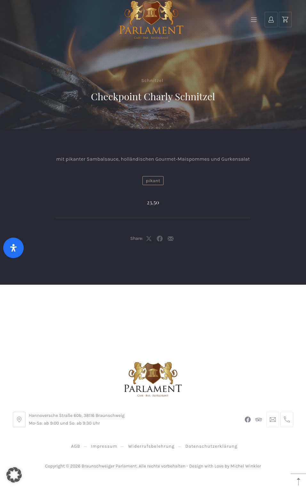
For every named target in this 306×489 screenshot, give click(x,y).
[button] (14, 475)
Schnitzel (152, 80)
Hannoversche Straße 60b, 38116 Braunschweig (77, 415)
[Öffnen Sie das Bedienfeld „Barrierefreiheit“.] (13, 248)
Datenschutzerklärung (211, 446)
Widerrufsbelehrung (151, 446)
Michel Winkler (245, 466)
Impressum (104, 446)
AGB (75, 446)
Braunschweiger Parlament (109, 466)
